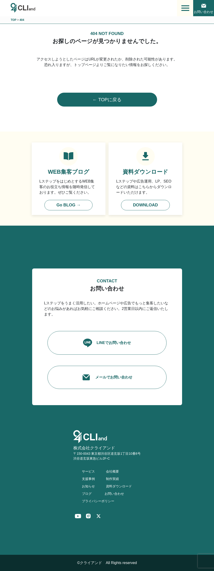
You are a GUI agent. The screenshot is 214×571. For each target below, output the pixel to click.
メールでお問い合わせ (107, 377)
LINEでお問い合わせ (107, 342)
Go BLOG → (68, 205)
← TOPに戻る (107, 99)
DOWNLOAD (145, 205)
